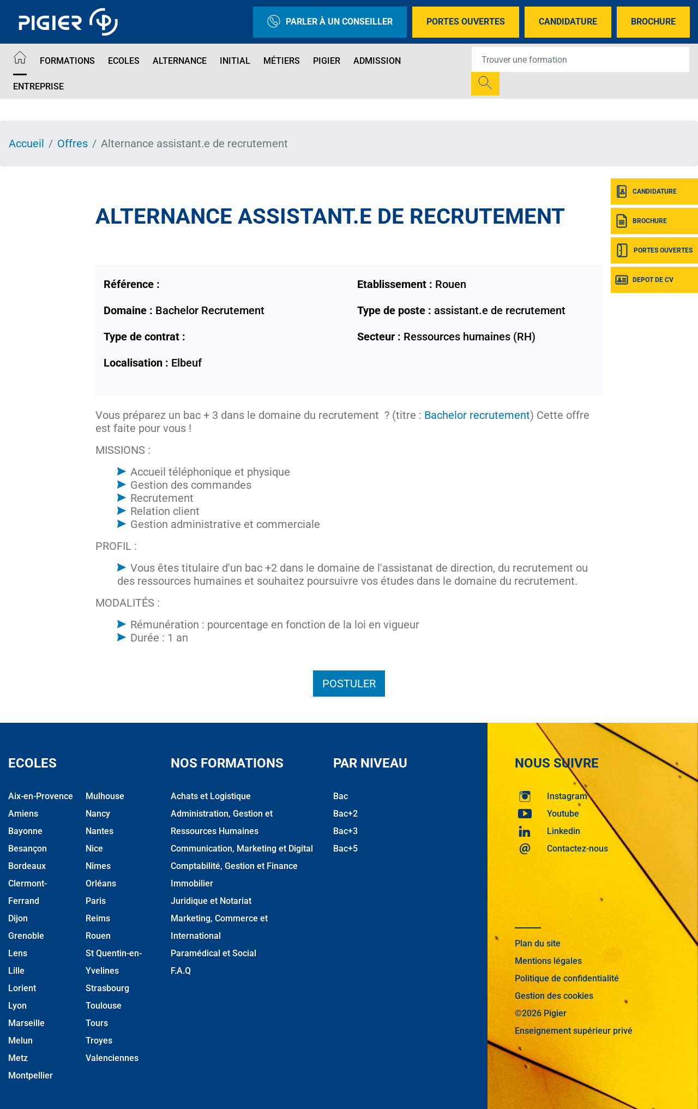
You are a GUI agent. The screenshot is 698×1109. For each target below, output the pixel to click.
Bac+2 (345, 813)
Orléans (101, 883)
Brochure (653, 21)
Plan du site (538, 943)
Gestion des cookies (554, 996)
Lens (17, 953)
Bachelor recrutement (477, 415)
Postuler (349, 683)
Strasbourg (107, 988)
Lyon (17, 1005)
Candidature (568, 21)
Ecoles (124, 61)
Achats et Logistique (211, 796)
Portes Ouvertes (465, 21)
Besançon (27, 848)
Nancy (98, 813)
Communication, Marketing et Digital (242, 848)
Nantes (99, 831)
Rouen (98, 936)
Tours (97, 1023)
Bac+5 (345, 848)
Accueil (26, 143)
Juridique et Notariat (211, 901)
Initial (235, 61)
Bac (340, 796)
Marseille (26, 1023)
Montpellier (30, 1075)
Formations (67, 61)
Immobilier (192, 883)
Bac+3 (345, 831)
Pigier (326, 61)
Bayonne (25, 831)
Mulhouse (105, 796)
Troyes (99, 1040)
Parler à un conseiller (330, 22)
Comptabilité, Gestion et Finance (234, 866)
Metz (18, 1058)
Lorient (22, 988)
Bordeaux (27, 866)
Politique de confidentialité (567, 978)
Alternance (180, 61)
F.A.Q (181, 971)
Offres (72, 143)
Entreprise (38, 86)
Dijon (18, 918)
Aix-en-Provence (40, 796)
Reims (98, 918)
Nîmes (98, 866)
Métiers (281, 61)
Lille (16, 971)
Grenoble (26, 936)
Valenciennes (112, 1058)
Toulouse (104, 1005)
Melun (20, 1040)
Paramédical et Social (213, 953)
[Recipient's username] (580, 59)
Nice (94, 848)
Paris (96, 901)
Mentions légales (548, 961)
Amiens (23, 813)
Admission (377, 61)
